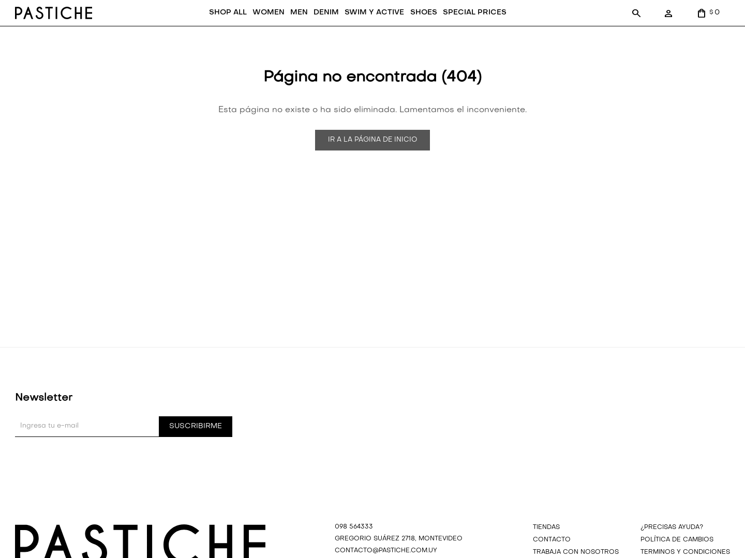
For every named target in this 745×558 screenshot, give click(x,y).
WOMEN (256, 27)
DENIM (313, 27)
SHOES (410, 27)
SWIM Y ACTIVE (362, 27)
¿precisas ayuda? (671, 542)
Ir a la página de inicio (372, 155)
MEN (286, 27)
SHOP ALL (215, 27)
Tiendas (546, 542)
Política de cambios (676, 554)
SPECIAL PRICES (462, 27)
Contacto (552, 554)
